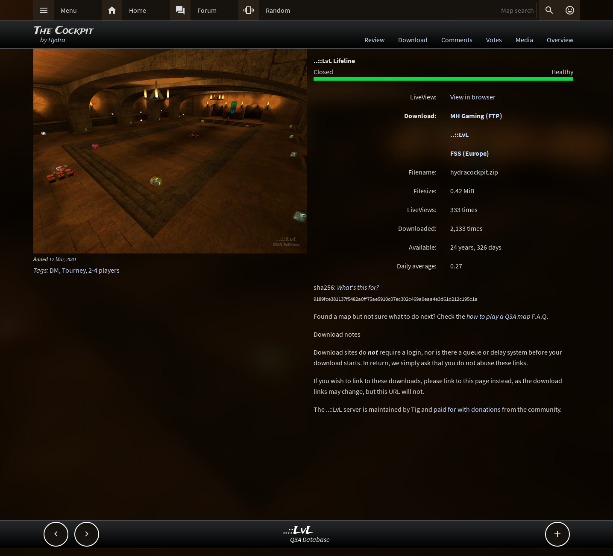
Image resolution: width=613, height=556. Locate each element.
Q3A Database (310, 539)
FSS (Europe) (469, 153)
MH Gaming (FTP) (476, 115)
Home (137, 10)
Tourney (73, 270)
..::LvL (459, 134)
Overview (560, 39)
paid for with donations (467, 409)
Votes (494, 39)
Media (524, 39)
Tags (40, 270)
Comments (456, 39)
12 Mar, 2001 (62, 259)
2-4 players (104, 270)
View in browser (473, 97)
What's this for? (358, 287)
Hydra (56, 39)
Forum (207, 10)
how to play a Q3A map (498, 316)
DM (54, 270)
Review (374, 39)
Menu (69, 10)
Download (413, 39)
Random (278, 10)
